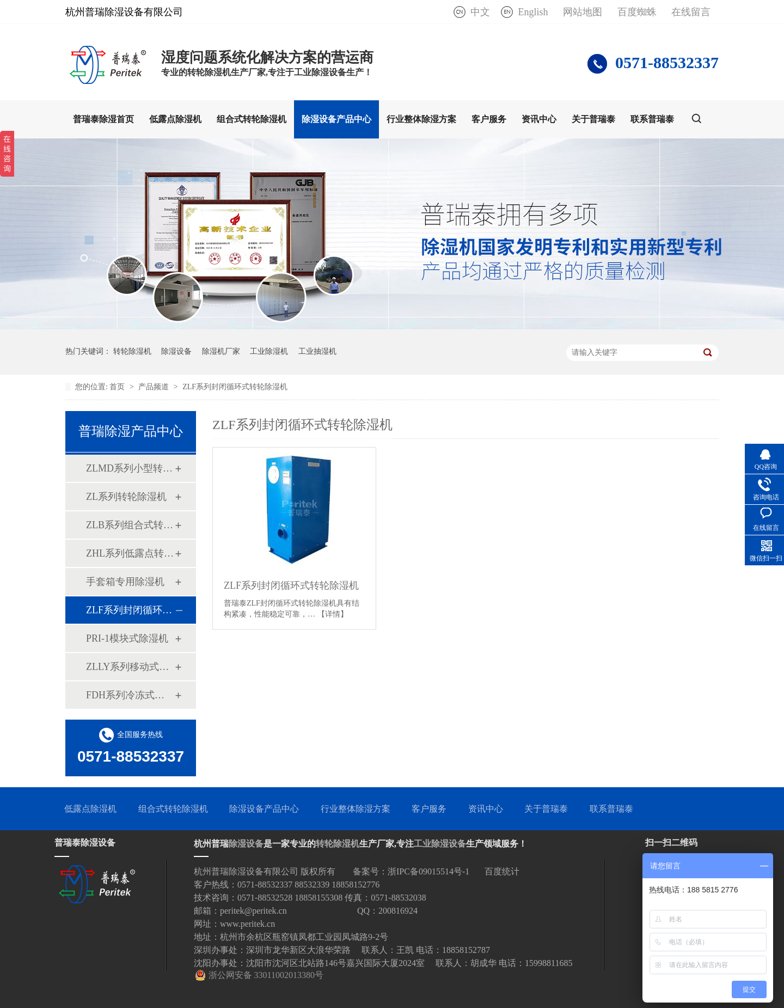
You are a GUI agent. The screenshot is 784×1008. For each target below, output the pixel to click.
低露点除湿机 (175, 119)
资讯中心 (539, 119)
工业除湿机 (269, 351)
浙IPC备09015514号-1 (428, 871)
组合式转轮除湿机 (251, 119)
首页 (118, 387)
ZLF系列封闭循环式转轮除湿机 (234, 387)
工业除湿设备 (440, 843)
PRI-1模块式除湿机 (127, 638)
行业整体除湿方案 (421, 119)
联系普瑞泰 (652, 119)
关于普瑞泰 (593, 119)
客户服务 (488, 119)
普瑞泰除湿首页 (103, 119)
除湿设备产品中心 (336, 119)
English (533, 12)
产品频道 (154, 387)
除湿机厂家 (221, 351)
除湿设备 (176, 351)
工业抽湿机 (317, 351)
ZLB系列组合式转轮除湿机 (130, 525)
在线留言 (690, 12)
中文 (480, 12)
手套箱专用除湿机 (125, 581)
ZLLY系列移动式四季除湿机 (130, 666)
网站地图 (582, 12)
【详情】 (332, 614)
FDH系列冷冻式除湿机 (130, 695)
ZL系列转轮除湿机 (126, 496)
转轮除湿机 (132, 351)
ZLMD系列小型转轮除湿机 (130, 468)
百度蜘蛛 (637, 12)
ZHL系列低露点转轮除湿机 (130, 553)
